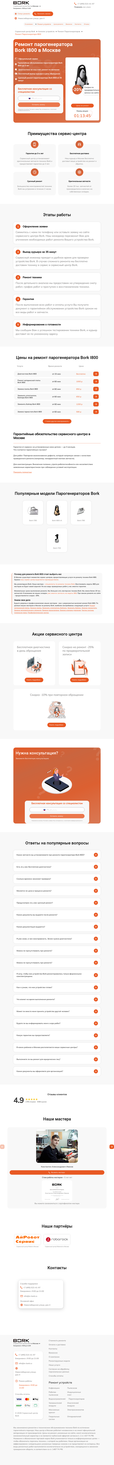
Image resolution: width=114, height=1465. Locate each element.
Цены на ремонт (82, 106)
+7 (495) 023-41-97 (85, 4)
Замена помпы (35, 608)
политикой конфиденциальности (73, 820)
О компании (29, 24)
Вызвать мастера (56, 1172)
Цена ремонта (58, 24)
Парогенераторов (76, 1399)
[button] (111, 1146)
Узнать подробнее (34, 680)
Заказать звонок (42, 14)
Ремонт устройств (44, 24)
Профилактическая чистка (38, 613)
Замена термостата (89, 608)
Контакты (78, 24)
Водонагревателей (57, 1399)
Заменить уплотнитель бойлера (54, 608)
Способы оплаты (56, 1376)
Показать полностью (22, 472)
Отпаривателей (74, 1416)
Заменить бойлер (74, 608)
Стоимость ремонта (57, 1340)
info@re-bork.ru (28, 1296)
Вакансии (69, 24)
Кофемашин (54, 1388)
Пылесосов (72, 1388)
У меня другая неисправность (57, 421)
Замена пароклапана (50, 610)
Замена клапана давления (70, 610)
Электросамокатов (75, 1410)
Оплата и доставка (57, 1344)
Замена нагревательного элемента (27, 610)
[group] (27, 1240)
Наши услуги (54, 1365)
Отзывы (86, 24)
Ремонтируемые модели (59, 1361)
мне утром (82, 7)
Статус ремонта (22, 14)
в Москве (36, 6)
